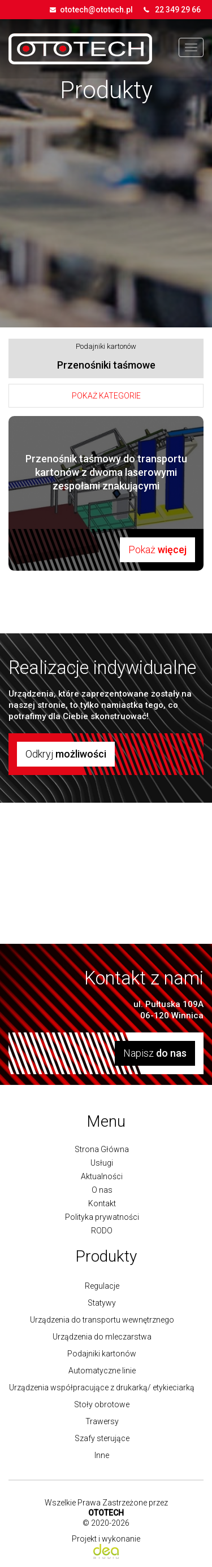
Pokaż (157, 549)
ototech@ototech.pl (96, 9)
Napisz (155, 1053)
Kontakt (102, 1203)
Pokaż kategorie (106, 395)
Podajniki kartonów (106, 346)
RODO (102, 1230)
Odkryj (65, 754)
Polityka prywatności (102, 1217)
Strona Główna (102, 1149)
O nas (102, 1189)
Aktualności (102, 1176)
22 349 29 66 (178, 9)
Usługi (101, 1162)
